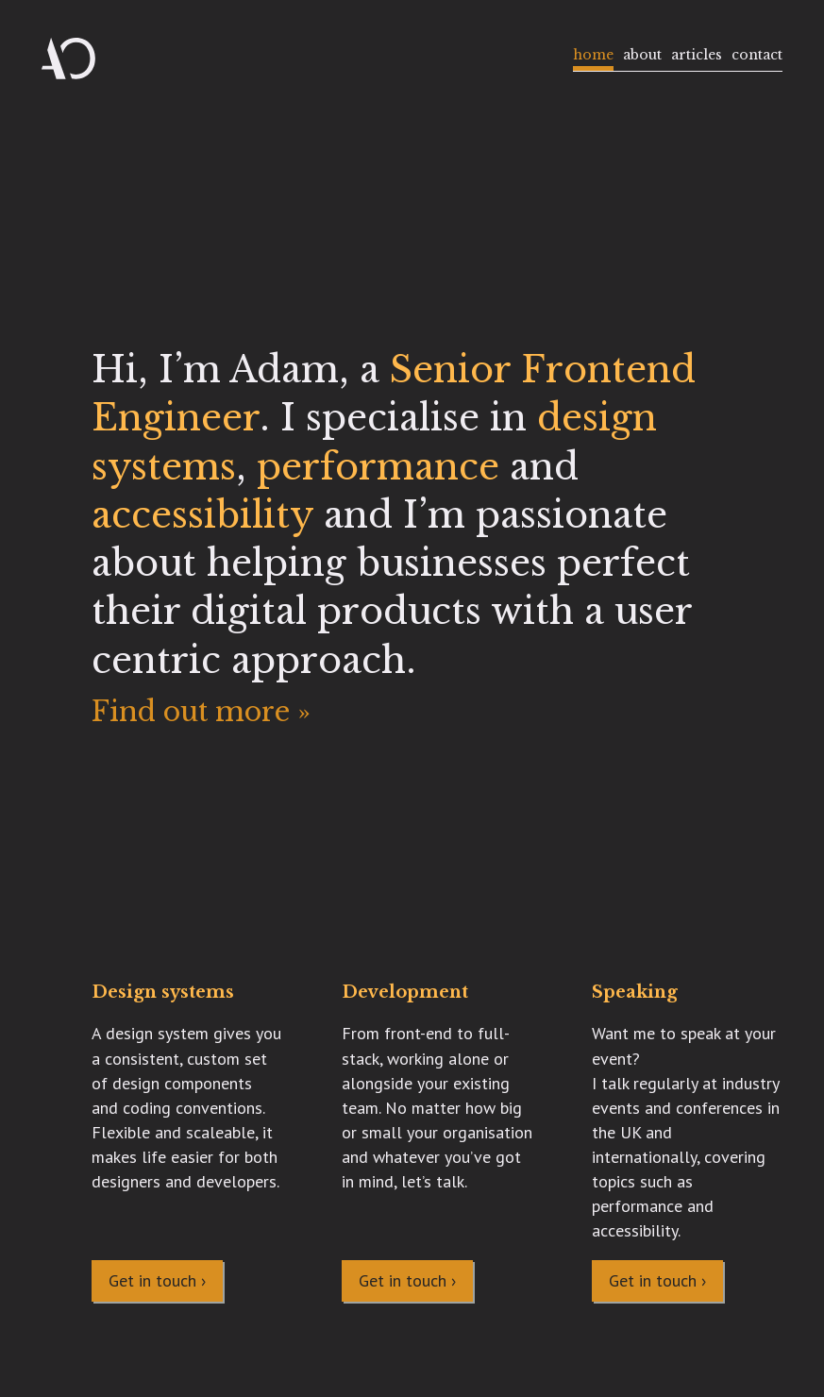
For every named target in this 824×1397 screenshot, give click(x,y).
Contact (757, 54)
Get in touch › (157, 1280)
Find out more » (201, 712)
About (642, 54)
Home (593, 54)
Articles (696, 54)
